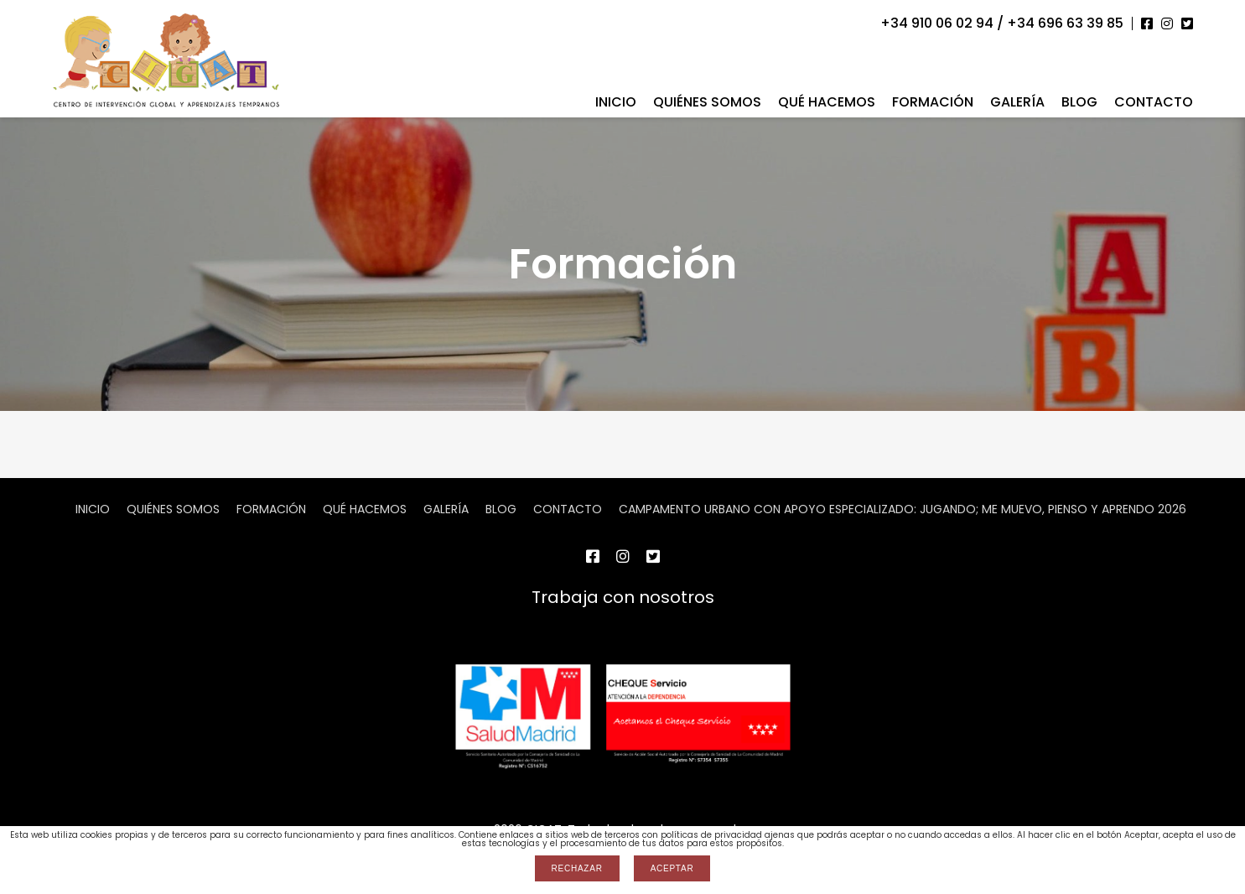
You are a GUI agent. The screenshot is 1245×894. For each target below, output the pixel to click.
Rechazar (577, 868)
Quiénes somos (707, 102)
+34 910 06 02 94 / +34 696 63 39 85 (1001, 23)
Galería (1017, 102)
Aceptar (672, 868)
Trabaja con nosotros (623, 597)
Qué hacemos (826, 102)
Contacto (1153, 102)
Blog (1079, 102)
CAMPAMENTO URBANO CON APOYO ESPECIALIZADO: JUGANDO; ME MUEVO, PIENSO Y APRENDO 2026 (902, 509)
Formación (932, 102)
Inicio (615, 102)
